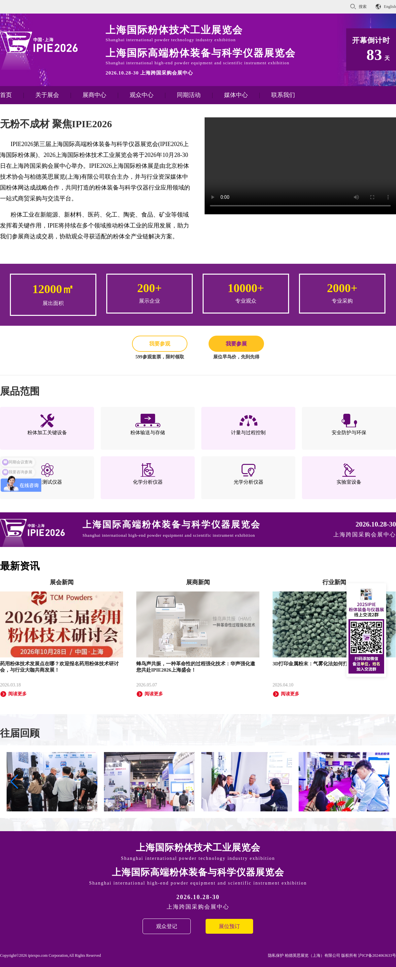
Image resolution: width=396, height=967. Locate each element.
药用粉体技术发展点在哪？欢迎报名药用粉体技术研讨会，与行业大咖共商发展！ (59, 667)
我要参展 (236, 344)
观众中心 (141, 95)
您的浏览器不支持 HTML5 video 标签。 (300, 165)
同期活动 (189, 95)
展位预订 (229, 926)
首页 (6, 95)
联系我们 (283, 95)
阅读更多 (13, 694)
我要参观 (159, 344)
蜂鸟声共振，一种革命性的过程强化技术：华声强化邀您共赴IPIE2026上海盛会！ (195, 667)
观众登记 (166, 926)
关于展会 (47, 95)
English (390, 6)
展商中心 (94, 95)
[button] (381, 781)
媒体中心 (236, 95)
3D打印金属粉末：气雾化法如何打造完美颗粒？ (325, 663)
